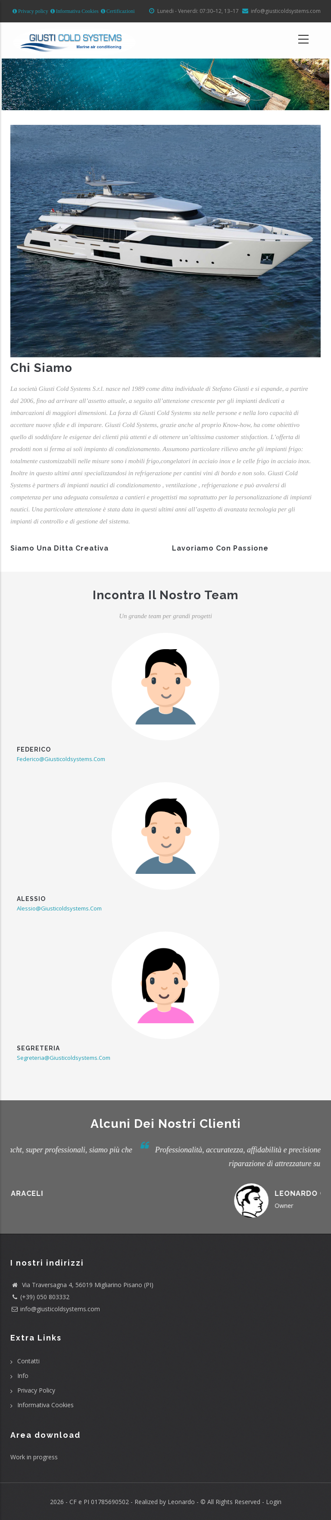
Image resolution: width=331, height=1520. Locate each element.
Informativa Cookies (77, 11)
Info (22, 1375)
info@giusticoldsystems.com (60, 1309)
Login (273, 1502)
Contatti (28, 1361)
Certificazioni (120, 11)
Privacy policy (32, 11)
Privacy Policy (36, 1390)
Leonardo (180, 1502)
